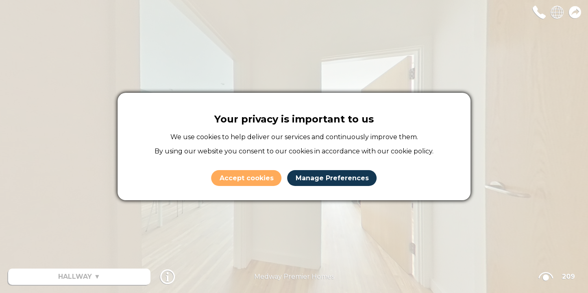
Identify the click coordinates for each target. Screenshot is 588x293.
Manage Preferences (332, 178)
